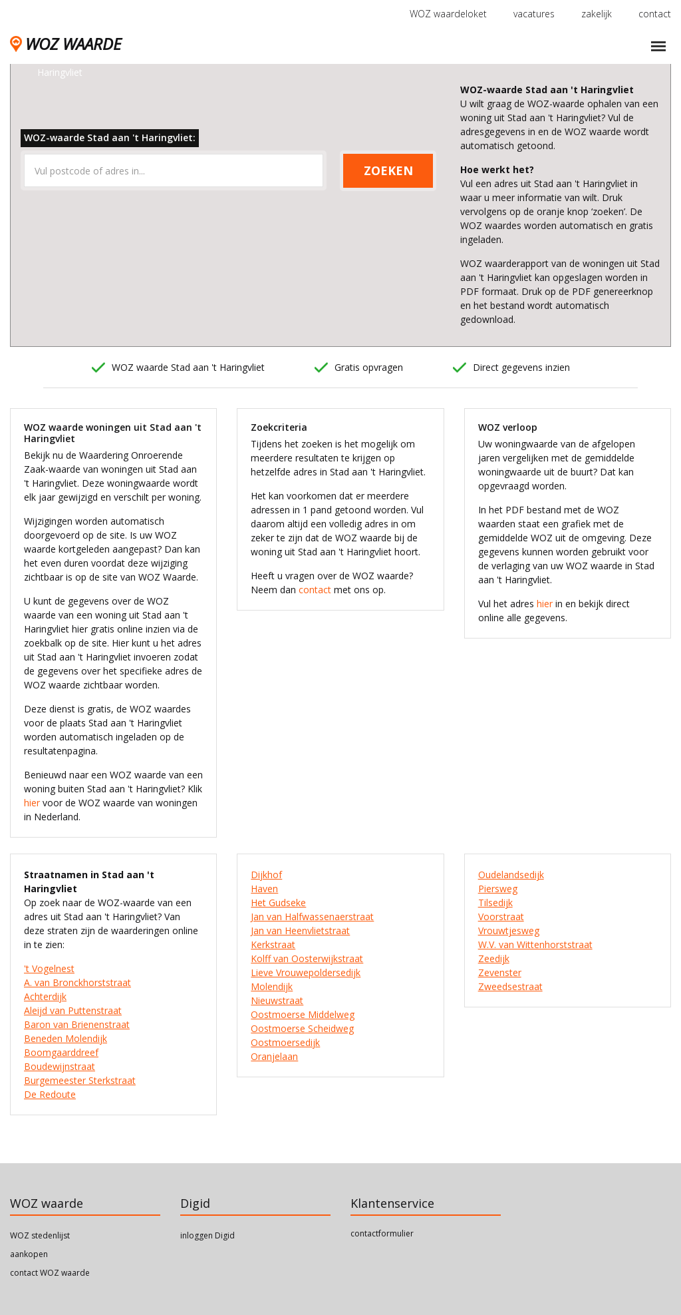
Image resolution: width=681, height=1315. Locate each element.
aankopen (29, 1254)
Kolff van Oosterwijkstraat (307, 958)
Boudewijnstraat (59, 1066)
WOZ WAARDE (65, 44)
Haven (264, 888)
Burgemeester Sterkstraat (80, 1080)
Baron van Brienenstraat (77, 1024)
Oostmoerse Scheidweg (302, 1028)
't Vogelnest (49, 968)
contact (654, 13)
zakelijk (596, 13)
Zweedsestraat (510, 986)
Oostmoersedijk (285, 1042)
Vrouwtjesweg (508, 930)
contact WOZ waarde (50, 1272)
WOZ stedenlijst (40, 1235)
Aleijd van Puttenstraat (73, 1010)
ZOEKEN (388, 170)
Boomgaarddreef (61, 1052)
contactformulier (382, 1233)
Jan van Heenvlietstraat (300, 930)
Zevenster (499, 972)
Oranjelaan (274, 1056)
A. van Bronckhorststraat (77, 982)
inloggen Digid (207, 1235)
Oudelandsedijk (511, 874)
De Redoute (50, 1094)
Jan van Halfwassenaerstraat (312, 916)
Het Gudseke (278, 902)
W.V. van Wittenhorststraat (535, 944)
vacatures (534, 13)
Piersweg (497, 888)
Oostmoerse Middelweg (302, 1014)
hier (32, 802)
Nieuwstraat (277, 1000)
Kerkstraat (273, 944)
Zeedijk (493, 958)
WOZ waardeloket (448, 13)
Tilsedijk (495, 902)
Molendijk (272, 986)
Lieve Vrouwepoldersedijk (305, 972)
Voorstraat (501, 916)
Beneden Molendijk (65, 1038)
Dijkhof (266, 874)
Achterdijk (45, 996)
